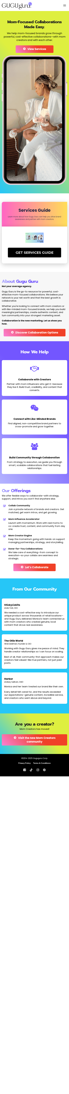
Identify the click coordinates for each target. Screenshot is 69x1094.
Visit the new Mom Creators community (35, 740)
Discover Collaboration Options (34, 332)
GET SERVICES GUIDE (34, 252)
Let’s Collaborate (34, 567)
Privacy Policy (24, 763)
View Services (34, 49)
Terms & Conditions (42, 763)
